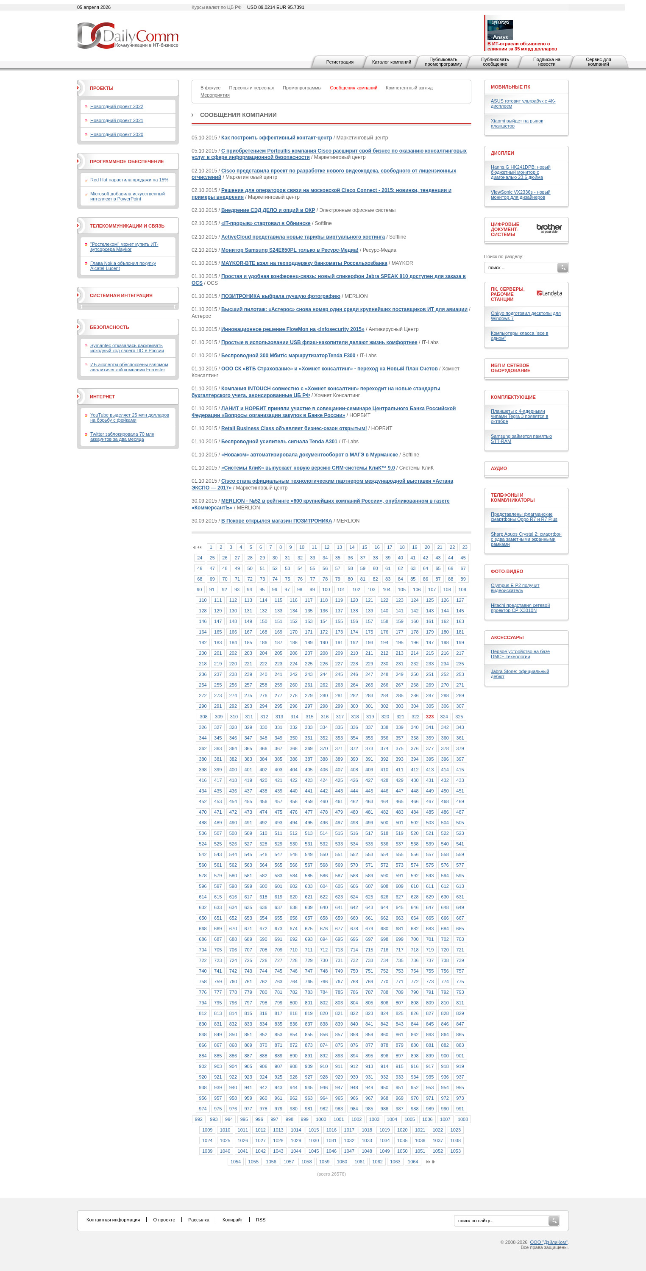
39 (387, 557)
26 (224, 557)
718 (414, 949)
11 (314, 547)
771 (399, 981)
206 (294, 653)
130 (233, 610)
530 (294, 843)
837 (308, 1023)
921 (218, 1076)
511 (278, 833)
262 (324, 684)
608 (384, 886)
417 (218, 780)
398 (202, 769)
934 (414, 1076)
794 (202, 1002)
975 (218, 1108)
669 (218, 928)
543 (218, 854)
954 (445, 1087)
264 (354, 684)
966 (354, 1098)
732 (354, 960)
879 (399, 1045)
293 (248, 706)
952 (414, 1087)
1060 (342, 1161)
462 (354, 801)
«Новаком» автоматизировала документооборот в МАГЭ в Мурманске (309, 455)
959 (248, 1098)
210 (354, 653)
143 (430, 610)
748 (324, 970)
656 (294, 918)
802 (324, 1002)
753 (399, 970)
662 (384, 918)
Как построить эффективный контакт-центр (276, 138)
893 (339, 1055)
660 (354, 918)
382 (233, 759)
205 (278, 653)
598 (233, 886)
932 (384, 1076)
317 (340, 716)
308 (203, 716)
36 (350, 557)
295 (278, 706)
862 (414, 1034)
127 (460, 600)
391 (369, 759)
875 (339, 1045)
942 (263, 1087)
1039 (207, 1151)
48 (224, 568)
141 (399, 610)
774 (445, 981)
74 (275, 578)
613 (460, 886)
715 (369, 949)
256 (233, 684)
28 (250, 557)
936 (445, 1076)
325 (459, 716)
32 (300, 557)
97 (287, 589)
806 (384, 1002)
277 (278, 695)
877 (369, 1045)
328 (233, 727)
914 (384, 1066)
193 (369, 642)
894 (354, 1055)
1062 (377, 1161)
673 (278, 928)
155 (339, 621)
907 (278, 1066)
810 (445, 1002)
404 (294, 769)
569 (339, 865)
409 (369, 769)
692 (294, 939)
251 (430, 674)
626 (384, 896)
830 (202, 1023)
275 (248, 695)
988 (414, 1108)
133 (278, 610)
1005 (409, 1119)
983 (339, 1108)
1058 (306, 1161)
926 (294, 1076)
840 (354, 1023)
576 (445, 865)
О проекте (164, 1219)
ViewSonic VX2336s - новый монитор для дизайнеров (521, 194)
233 (430, 663)
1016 (331, 1129)
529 (278, 843)
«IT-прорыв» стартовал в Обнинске (266, 223)
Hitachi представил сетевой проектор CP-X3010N (520, 608)
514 (324, 833)
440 (294, 790)
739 (460, 960)
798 (263, 1002)
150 (263, 621)
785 (339, 992)
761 (248, 981)
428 (384, 780)
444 (354, 790)
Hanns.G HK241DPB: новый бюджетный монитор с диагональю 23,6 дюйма (521, 172)
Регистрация (340, 61)
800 (294, 1002)
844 (414, 1023)
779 (248, 992)
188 (294, 642)
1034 (384, 1140)
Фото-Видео (507, 571)
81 (362, 578)
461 (339, 801)
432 (445, 780)
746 (294, 970)
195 (399, 642)
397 (460, 759)
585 (308, 875)
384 (263, 759)
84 (400, 578)
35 (337, 557)
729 (308, 960)
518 (384, 833)
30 (275, 557)
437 (248, 790)
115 (278, 600)
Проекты (101, 88)
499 (369, 822)
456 (263, 801)
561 (218, 865)
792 (445, 992)
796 (233, 1002)
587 (339, 875)
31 (287, 557)
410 (384, 769)
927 (308, 1076)
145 (460, 610)
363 (218, 748)
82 (375, 578)
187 (278, 642)
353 (339, 737)
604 (324, 886)
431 (430, 780)
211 (369, 653)
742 (233, 970)
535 (369, 843)
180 (445, 631)
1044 (296, 1151)
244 (324, 674)
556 (414, 854)
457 (278, 801)
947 (339, 1087)
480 (354, 812)
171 (308, 631)
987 (399, 1108)
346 (233, 737)
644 (384, 907)
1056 (271, 1161)
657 (308, 918)
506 (202, 833)
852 (263, 1034)
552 (354, 854)
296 (294, 706)
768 (354, 981)
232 (414, 663)
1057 (289, 1161)
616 (233, 896)
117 (308, 600)
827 (430, 1013)
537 (399, 843)
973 (460, 1098)
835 (278, 1023)
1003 (374, 1119)
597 (218, 886)
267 (399, 684)
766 (324, 981)
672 (263, 928)
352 (324, 737)
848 (202, 1034)
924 (263, 1076)
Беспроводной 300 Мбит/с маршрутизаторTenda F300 (288, 356)
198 (445, 642)
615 (218, 896)
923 (248, 1076)
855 (308, 1034)
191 (339, 642)
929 (339, 1076)
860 (384, 1034)
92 (224, 589)
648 (445, 907)
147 (218, 621)
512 (294, 833)
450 (445, 790)
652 (233, 918)
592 (414, 875)
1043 (278, 1151)
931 (369, 1076)
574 (414, 865)
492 (263, 822)
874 (324, 1045)
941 (248, 1087)
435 (218, 790)
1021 (420, 1129)
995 (244, 1119)
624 (354, 896)
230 (384, 663)
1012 (260, 1129)
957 (218, 1098)
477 (308, 812)
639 (308, 907)
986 (384, 1108)
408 (354, 769)
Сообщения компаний (238, 114)
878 (384, 1045)
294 (263, 706)
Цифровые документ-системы (505, 229)
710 (294, 949)
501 (399, 822)
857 (339, 1034)
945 (308, 1087)
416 (202, 780)
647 (430, 907)
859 (369, 1034)
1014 (296, 1129)
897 (399, 1055)
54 (300, 568)
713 (339, 949)
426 (354, 780)
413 (430, 769)
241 (278, 674)
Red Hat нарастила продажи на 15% (129, 179)
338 (384, 727)
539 (430, 843)
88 (450, 578)
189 (308, 642)
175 (369, 631)
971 (430, 1098)
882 (445, 1045)
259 (278, 684)
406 (324, 769)
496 (324, 822)
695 (339, 939)
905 (248, 1066)
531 (308, 843)
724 (233, 960)
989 (430, 1108)
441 (308, 790)
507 (218, 833)
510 (263, 833)
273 (218, 695)
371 (339, 748)
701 (430, 939)
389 (339, 759)
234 (445, 663)
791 (430, 992)
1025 (225, 1140)
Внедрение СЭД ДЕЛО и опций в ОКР (268, 210)
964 (324, 1098)
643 (369, 907)
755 (430, 970)
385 (278, 759)
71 (237, 578)
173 (339, 631)
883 (460, 1045)
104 (386, 589)
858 (354, 1034)
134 (294, 610)
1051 (420, 1151)
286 (414, 695)
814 (233, 1013)
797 (248, 1002)
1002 (356, 1119)
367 (278, 748)
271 (460, 684)
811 (460, 1002)
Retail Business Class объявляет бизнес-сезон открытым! (294, 428)
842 (384, 1023)
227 (339, 663)
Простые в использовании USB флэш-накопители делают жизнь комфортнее (319, 342)
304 (414, 706)
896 (384, 1055)
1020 (402, 1129)
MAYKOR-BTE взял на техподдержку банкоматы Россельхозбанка (304, 263)
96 (274, 589)
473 (248, 812)
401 (248, 769)
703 (460, 939)
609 (399, 886)
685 (460, 928)
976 (233, 1108)
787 (369, 992)
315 (309, 716)
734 (384, 960)
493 (278, 822)
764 (294, 981)
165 (218, 631)
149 (248, 621)
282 (354, 695)
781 (278, 992)
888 (263, 1055)
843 (399, 1023)
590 (384, 875)
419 (248, 780)
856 (324, 1034)
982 (324, 1108)
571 (369, 865)
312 (264, 716)
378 (445, 748)
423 (308, 780)
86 (425, 578)
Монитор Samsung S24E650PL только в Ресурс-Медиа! (290, 250)
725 (248, 960)
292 (233, 706)
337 (369, 727)
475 (278, 812)
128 (202, 610)
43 (437, 557)
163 (460, 621)
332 (294, 727)
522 (445, 833)
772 (414, 981)
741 (218, 970)
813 (218, 1013)
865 (460, 1034)
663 (399, 918)
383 (248, 759)
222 (263, 663)
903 (218, 1066)
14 (351, 547)
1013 (278, 1129)
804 (354, 1002)
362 (202, 748)
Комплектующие (513, 397)
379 (460, 748)
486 (445, 812)
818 (294, 1013)
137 (339, 610)
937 (460, 1076)
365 (248, 748)
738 (445, 960)
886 (233, 1055)
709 (278, 949)
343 (460, 727)
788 (384, 992)
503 (430, 822)
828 (445, 1013)
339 (399, 727)
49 (237, 568)
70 (224, 578)
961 (278, 1098)
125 (430, 600)
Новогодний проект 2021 (116, 120)
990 (445, 1108)
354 (354, 737)
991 (460, 1108)
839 (339, 1023)
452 (202, 801)
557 (430, 854)
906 (263, 1066)
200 (202, 653)
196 (414, 642)
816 (263, 1013)
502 (414, 822)
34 (325, 557)
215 (430, 653)
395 (430, 759)
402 (263, 769)
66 (450, 568)
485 (430, 812)
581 (248, 875)
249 (399, 674)
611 (430, 886)
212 (384, 653)
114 (263, 600)
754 (414, 970)
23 (465, 547)
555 (399, 854)
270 (445, 684)
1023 (456, 1129)
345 (218, 737)
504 (445, 822)
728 (294, 960)
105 (402, 589)
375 (399, 748)
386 (294, 759)
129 (218, 610)
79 (337, 578)
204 (263, 653)
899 (430, 1055)
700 (414, 939)
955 (460, 1087)
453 (218, 801)
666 (445, 918)
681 (399, 928)
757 (460, 970)
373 (369, 748)
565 (278, 865)
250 (414, 674)
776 (202, 992)
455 (248, 801)
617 (248, 896)
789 (399, 992)
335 (339, 727)
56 (325, 568)
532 (324, 843)
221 (248, 663)
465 (399, 801)
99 (312, 589)
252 (445, 674)
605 (339, 886)
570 (354, 865)
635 (248, 907)
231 (399, 663)
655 (278, 918)
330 (263, 727)
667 (460, 918)
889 (278, 1055)
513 (308, 833)
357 (399, 737)
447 (399, 790)
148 (233, 621)
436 (233, 790)
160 (414, 621)
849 (218, 1034)
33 (312, 557)
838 (324, 1023)
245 (339, 674)
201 (218, 653)
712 (324, 949)
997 (274, 1119)
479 (339, 812)
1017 (349, 1129)
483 (399, 812)
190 (324, 642)
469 (460, 801)
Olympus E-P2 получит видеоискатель (515, 588)
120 (354, 600)
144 (445, 610)
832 (233, 1023)
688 (233, 939)
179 (430, 631)
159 (399, 621)
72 (250, 578)
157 (369, 621)
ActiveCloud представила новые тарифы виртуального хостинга (303, 237)
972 (445, 1098)
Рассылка (198, 1219)
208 (324, 653)
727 (278, 960)
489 (218, 822)
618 (263, 896)
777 (218, 992)
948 (354, 1087)
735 (399, 960)
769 (369, 981)
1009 (207, 1129)
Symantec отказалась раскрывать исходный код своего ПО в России (127, 348)
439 (278, 790)
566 (294, 865)
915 (399, 1066)
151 (278, 621)
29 (262, 557)
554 (384, 854)
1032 (349, 1140)
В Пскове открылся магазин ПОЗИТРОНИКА (276, 521)
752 (384, 970)
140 (384, 610)
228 (354, 663)
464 (384, 801)
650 (202, 918)
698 (384, 939)
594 (445, 875)
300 (354, 706)
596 (202, 886)
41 (412, 557)
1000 (321, 1119)
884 (202, 1055)
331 (278, 727)
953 (430, 1087)
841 (369, 1023)
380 (202, 759)
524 (202, 843)
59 (362, 568)
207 (308, 653)
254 (202, 684)
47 (212, 568)
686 (202, 939)
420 (263, 780)
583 (278, 875)
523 (460, 833)
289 (460, 695)
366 (263, 748)
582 (263, 875)
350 (294, 737)
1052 (438, 1151)
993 (213, 1119)
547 (278, 854)
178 (414, 631)
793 (460, 992)
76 (300, 578)
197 (430, 642)
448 (414, 790)
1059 (324, 1161)
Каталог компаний (391, 61)
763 (278, 981)
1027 (260, 1140)
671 (248, 928)
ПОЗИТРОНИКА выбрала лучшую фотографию (280, 296)
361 (460, 737)
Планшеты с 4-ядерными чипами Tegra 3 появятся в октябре (519, 416)
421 (278, 780)
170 (294, 631)
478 (324, 812)
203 (248, 653)
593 (430, 875)
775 (460, 981)
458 (294, 801)
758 (202, 981)
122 (384, 600)
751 (369, 970)
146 (202, 621)
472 (233, 812)
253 (460, 674)
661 (369, 918)
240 (263, 674)
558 (445, 854)
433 (460, 780)
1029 (296, 1140)
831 (218, 1023)
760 (233, 981)
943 (278, 1087)
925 (278, 1076)
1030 (314, 1140)
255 (218, 684)
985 (369, 1108)
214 (414, 653)
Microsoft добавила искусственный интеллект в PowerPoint (127, 196)
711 (308, 949)
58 (350, 568)
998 (289, 1119)
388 (324, 759)
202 (233, 653)
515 (339, 833)
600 (263, 886)
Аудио (499, 468)
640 (324, 907)
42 (425, 557)
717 (399, 949)
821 (339, 1013)
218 (202, 663)
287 (430, 695)
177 (399, 631)
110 (202, 600)
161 (430, 621)
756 (445, 970)
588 (354, 875)
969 (399, 1098)
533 (339, 843)
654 (263, 918)
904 (233, 1066)
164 (202, 631)
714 (354, 949)
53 (287, 568)
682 (414, 928)
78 (325, 578)
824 (384, 1013)
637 (278, 907)
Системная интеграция (121, 295)
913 (369, 1066)
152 (294, 621)
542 (202, 854)
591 (399, 875)
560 (202, 865)
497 (339, 822)
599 (248, 886)
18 (402, 547)
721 (460, 949)
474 (263, 812)
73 (262, 578)
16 (377, 547)
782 (294, 992)
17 (389, 547)
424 (324, 780)
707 (248, 949)
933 (399, 1076)
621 (308, 896)
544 (233, 854)
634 (233, 907)
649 (460, 907)
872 (294, 1045)
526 (233, 843)
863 (430, 1034)
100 (326, 589)
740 (202, 970)
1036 (420, 1140)
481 (369, 812)
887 (248, 1055)
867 (218, 1045)
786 (354, 992)
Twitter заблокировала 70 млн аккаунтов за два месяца (122, 436)
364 (233, 748)
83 (387, 578)
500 (384, 822)
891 (308, 1055)
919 (460, 1066)
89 (463, 578)
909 (308, 1066)
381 (218, 759)
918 (445, 1066)
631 (460, 896)
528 (263, 843)
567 (308, 865)
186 (263, 642)
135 (308, 610)
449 (430, 790)
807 (399, 1002)
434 (202, 790)
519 (399, 833)
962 (294, 1098)
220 (233, 663)
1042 (260, 1151)
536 (384, 843)
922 (233, 1076)
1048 (367, 1151)
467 (430, 801)
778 (233, 992)
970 (414, 1098)
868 (233, 1045)
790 (414, 992)
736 (414, 960)
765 (308, 981)
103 (371, 589)
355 (369, 737)
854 (294, 1034)
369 (308, 748)
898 (414, 1055)
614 (202, 896)
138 (354, 610)
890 (294, 1055)
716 (384, 949)
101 (341, 589)
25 (212, 557)
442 (324, 790)
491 (248, 822)
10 (301, 547)
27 (237, 557)
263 (339, 684)
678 (354, 928)
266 (384, 684)
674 (294, 928)
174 (354, 631)
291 (218, 706)
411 (399, 769)
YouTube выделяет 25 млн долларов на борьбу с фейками (129, 417)
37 (362, 557)
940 (233, 1087)
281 (339, 695)
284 (384, 695)
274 (233, 695)
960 (263, 1098)
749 (339, 970)
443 (339, 790)
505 (460, 822)
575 (430, 865)
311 (249, 716)
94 (249, 589)
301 (369, 706)
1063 (395, 1161)
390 (354, 759)
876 (354, 1045)
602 (294, 886)
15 (364, 547)
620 (294, 896)
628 (414, 896)
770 (384, 981)
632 (202, 907)
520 (414, 833)
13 (339, 547)
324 (444, 716)
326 (202, 727)
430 (414, 780)
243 (308, 674)
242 (294, 674)
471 (218, 812)
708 (263, 949)
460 (324, 801)
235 (460, 663)
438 (263, 790)
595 (460, 875)
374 (384, 748)
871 (278, 1045)
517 (369, 833)
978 (263, 1108)
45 (463, 557)
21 (440, 547)
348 (263, 737)
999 (305, 1119)
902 (202, 1066)
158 (384, 621)
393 (399, 759)
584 (294, 875)
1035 (402, 1140)
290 (202, 706)
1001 (339, 1119)
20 (427, 547)
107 (432, 589)
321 (400, 716)
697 (369, 939)
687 (218, 939)
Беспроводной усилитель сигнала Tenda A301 (279, 442)
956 (202, 1098)
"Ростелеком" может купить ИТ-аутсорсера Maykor (124, 247)
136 (324, 610)
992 (199, 1119)
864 (445, 1034)
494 (294, 822)
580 (233, 875)
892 (324, 1055)
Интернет (102, 396)
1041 (243, 1151)
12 (326, 547)
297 (308, 706)
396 (445, 759)
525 (218, 843)
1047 (349, 1151)
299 (339, 706)
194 (384, 642)
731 (339, 960)
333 (308, 727)
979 (278, 1108)
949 (369, 1087)
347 (248, 737)
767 (339, 981)
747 (308, 970)
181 (460, 631)
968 (384, 1098)
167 (248, 631)
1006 (427, 1119)
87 (437, 578)
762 (263, 981)
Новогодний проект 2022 (116, 106)
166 (233, 631)
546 (263, 854)
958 (233, 1098)
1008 (463, 1119)
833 (248, 1023)
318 (355, 716)
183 (218, 642)
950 (384, 1087)
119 (339, 600)
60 (375, 568)
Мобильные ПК (510, 86)
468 (445, 801)
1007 (445, 1119)
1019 (384, 1129)
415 (460, 769)
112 (233, 600)
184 (233, 642)
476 (294, 812)
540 (445, 843)
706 (233, 949)
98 (299, 589)
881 (430, 1045)
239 (248, 674)
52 (275, 568)
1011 (243, 1129)
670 (233, 928)
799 (278, 1002)
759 (218, 981)
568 (324, 865)
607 (369, 886)
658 (324, 918)
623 (339, 896)
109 (462, 589)
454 (233, 801)
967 (369, 1098)
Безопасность (109, 327)
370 (324, 748)
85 (412, 578)
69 (212, 578)
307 (460, 706)
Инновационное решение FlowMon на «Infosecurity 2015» (293, 329)
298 (324, 706)
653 (248, 918)
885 (218, 1055)
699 (399, 939)
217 (460, 653)
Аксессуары (507, 637)
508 (233, 833)
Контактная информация (113, 1219)
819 (308, 1013)
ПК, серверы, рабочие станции (508, 294)
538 (414, 843)
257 (248, 684)
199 (460, 642)
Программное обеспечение (127, 161)
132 (263, 610)
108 (447, 589)
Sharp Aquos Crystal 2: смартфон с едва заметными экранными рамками (526, 539)
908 (294, 1066)
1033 (367, 1140)
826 (414, 1013)
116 (294, 600)
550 (324, 854)
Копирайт (233, 1219)
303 (399, 706)
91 (211, 589)
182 (202, 642)
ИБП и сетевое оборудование (510, 368)
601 (278, 886)
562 (233, 865)
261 (308, 684)
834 (263, 1023)
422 (294, 780)
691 (278, 939)
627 (399, 896)
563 (248, 865)
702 (445, 939)
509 (248, 833)
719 (430, 949)
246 (354, 674)
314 (294, 716)
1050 (402, 1151)
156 (354, 621)
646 (414, 907)
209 (339, 653)
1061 (360, 1161)
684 (445, 928)
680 (384, 928)
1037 (438, 1140)
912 (354, 1066)
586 (324, 875)
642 (354, 907)
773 (430, 981)
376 (414, 748)
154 (324, 621)
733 (369, 960)
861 (399, 1034)
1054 (236, 1161)
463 (369, 801)
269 (430, 684)
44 (450, 557)
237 (218, 674)
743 (248, 970)
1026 (243, 1140)
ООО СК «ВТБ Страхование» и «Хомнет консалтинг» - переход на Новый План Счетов (329, 369)
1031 (331, 1140)
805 (369, 1002)
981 (308, 1108)
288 (445, 695)
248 (384, 674)
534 (354, 843)
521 (430, 833)
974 (202, 1108)
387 (308, 759)
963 (308, 1098)
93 (236, 589)
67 (463, 568)
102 (356, 589)
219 (218, 663)
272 (202, 695)
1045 (314, 1151)
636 (263, 907)
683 (430, 928)
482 (384, 812)
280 (324, 695)
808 (414, 1002)
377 (430, 748)
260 (294, 684)
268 (414, 684)
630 (445, 896)
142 (414, 610)
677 (339, 928)
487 (460, 812)
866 (202, 1045)
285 (399, 695)
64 (425, 568)
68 (199, 578)
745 (278, 970)
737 (430, 960)
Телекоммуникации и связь (127, 225)
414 (445, 769)
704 (202, 949)
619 (278, 896)
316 (325, 716)
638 (294, 907)
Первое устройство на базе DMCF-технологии (520, 654)
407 (339, 769)
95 (262, 589)
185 (248, 642)
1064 (413, 1161)
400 (233, 769)
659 (339, 918)
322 (415, 716)
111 (218, 600)
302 (384, 706)
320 (385, 716)
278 (294, 695)
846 (445, 1023)
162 (445, 621)
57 (337, 568)
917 (430, 1066)
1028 (278, 1140)
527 (248, 843)
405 (308, 769)
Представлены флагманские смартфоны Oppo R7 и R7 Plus (524, 517)
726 (263, 960)
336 (354, 727)
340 (414, 727)
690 (263, 939)
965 (339, 1098)
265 (369, 684)
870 (263, 1045)
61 (387, 568)
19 (414, 547)
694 (324, 939)
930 (354, 1076)
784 (324, 992)
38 (375, 557)
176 (384, 631)
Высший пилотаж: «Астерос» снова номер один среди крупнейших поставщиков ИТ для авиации (344, 309)
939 (218, 1087)
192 (354, 642)
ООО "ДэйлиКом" (549, 1242)
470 (202, 812)
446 (384, 790)
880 (414, 1045)
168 (263, 631)
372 (354, 748)
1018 (367, 1129)
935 (430, 1076)
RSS (261, 1219)
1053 (456, 1151)
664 (414, 918)
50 (250, 568)
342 (445, 727)
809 (430, 1002)
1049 (384, 1151)
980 (294, 1108)
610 (414, 886)
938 (202, 1087)
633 (218, 907)
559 (460, 854)
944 (294, 1087)
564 (263, 865)
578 (202, 875)
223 (278, 663)
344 (202, 737)
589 (369, 875)
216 (445, 653)
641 (339, 907)
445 (369, 790)
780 (263, 992)
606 (354, 886)
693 (308, 939)
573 (399, 865)
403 (278, 769)
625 (369, 896)
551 (339, 854)
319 (370, 716)
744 (263, 970)
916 (414, 1066)
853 (278, 1034)
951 (399, 1087)
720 (445, 949)
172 (324, 631)
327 (218, 727)
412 (414, 769)
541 (460, 843)
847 (460, 1023)
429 (399, 780)
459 (308, 801)
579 (218, 875)
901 (460, 1055)
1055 (253, 1161)
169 (278, 631)
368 (294, 748)
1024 (207, 1140)
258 (263, 684)
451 (460, 790)
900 (445, 1055)
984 (354, 1108)
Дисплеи (502, 153)
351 (308, 737)
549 (308, 854)
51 (262, 568)
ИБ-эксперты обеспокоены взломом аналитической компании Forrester (129, 367)
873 (308, 1045)
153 (308, 621)
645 (399, 907)
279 (308, 695)
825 (399, 1013)
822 (354, 1013)
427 (369, 780)
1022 (438, 1129)
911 (339, 1066)
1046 (331, 1151)
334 (324, 727)
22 (452, 547)
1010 (225, 1129)
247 (369, 674)
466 (414, 801)
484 (414, 812)
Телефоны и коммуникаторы (513, 497)
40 (400, 557)
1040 (225, 1151)
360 (445, 737)
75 (287, 578)
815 (248, 1013)
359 (430, 737)
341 (430, 727)
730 (324, 960)
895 (369, 1055)
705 (218, 949)
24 (199, 557)
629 (430, 896)
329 (248, 727)
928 (324, 1076)
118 (324, 600)
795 (218, 1002)
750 (354, 970)
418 (233, 780)
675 (308, 928)
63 (412, 568)
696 (354, 939)
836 (294, 1023)
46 (199, 568)
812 (202, 1013)
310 (234, 716)
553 (369, 854)
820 (324, 1013)
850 (233, 1034)
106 (416, 589)
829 (460, 1013)
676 (324, 928)
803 (339, 1002)
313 (279, 716)
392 (384, 759)
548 (294, 854)
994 (229, 1119)
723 (218, 960)
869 (248, 1045)
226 (324, 663)
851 (248, 1034)
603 (308, 886)
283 (369, 695)
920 (202, 1076)
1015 (314, 1129)
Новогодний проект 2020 (116, 134)
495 (308, 822)
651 (218, 918)
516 (354, 833)
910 (324, 1066)
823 (369, 1013)
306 (445, 706)
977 (248, 1108)
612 (445, 886)
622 (324, 896)
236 (202, 674)
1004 (392, 1119)
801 (308, 1002)
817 (278, 1013)
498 (354, 822)
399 (218, 769)
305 (430, 706)
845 (430, 1023)
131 (248, 610)
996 (259, 1119)
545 (248, 854)
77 (312, 578)
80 (350, 578)
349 (278, 737)
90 (199, 589)
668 (202, 928)
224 (294, 663)
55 (312, 568)
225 (308, 663)
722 (202, 960)
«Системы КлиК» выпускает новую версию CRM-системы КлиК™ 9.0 (308, 468)
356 (384, 737)
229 (369, 663)
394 (414, 759)
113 (248, 600)
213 (399, 653)
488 (202, 822)
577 (460, 865)
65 (437, 568)
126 (445, 600)
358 (414, 737)
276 (263, 695)
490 (233, 822)
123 (399, 600)
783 (308, 992)
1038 (456, 1140)
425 (339, 780)
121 (369, 600)
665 (430, 918)
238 (233, 674)
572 (384, 865)
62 (400, 568)
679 (369, 928)
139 (369, 610)
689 (248, 939)
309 (219, 716)
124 (414, 600)
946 (324, 1087)
